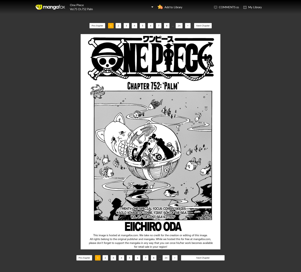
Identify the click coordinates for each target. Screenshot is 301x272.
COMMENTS (229, 7)
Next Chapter (203, 25)
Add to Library (173, 7)
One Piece (77, 5)
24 (179, 25)
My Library (255, 7)
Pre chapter (97, 25)
